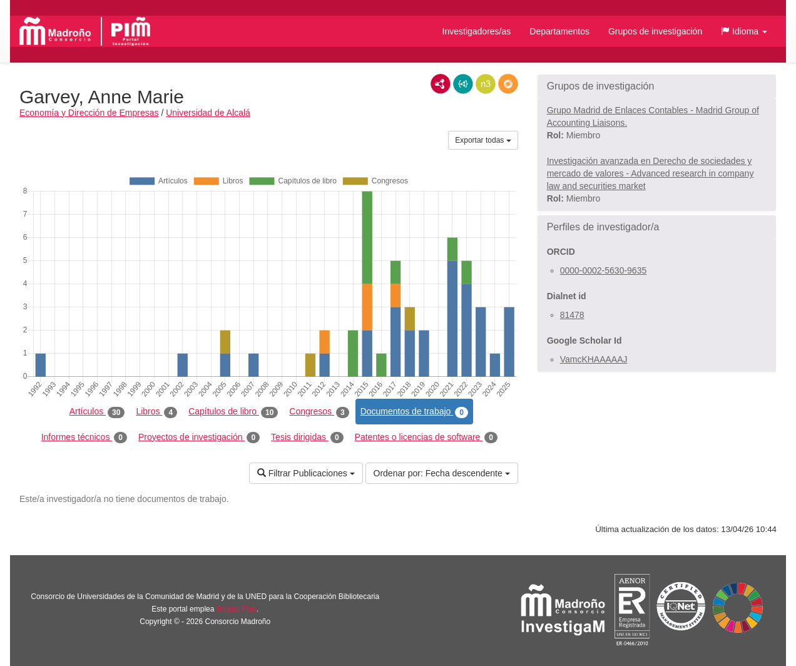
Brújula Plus (237, 609)
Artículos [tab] (97, 412)
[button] (744, 31)
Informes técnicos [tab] (84, 437)
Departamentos (559, 31)
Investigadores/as (476, 31)
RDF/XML (441, 84)
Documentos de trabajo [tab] (414, 412)
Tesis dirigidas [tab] (307, 437)
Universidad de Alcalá (208, 113)
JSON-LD (463, 84)
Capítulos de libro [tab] (233, 412)
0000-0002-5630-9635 (603, 270)
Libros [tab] (156, 412)
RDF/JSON (508, 84)
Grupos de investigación (655, 31)
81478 (572, 315)
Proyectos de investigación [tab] (199, 437)
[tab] (657, 86)
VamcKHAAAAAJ (594, 359)
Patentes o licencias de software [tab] (426, 437)
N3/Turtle (486, 84)
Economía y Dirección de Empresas (89, 113)
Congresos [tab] (319, 412)
